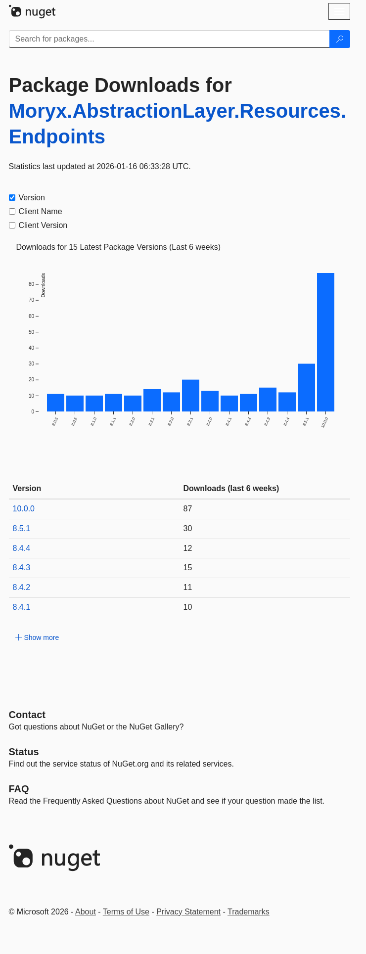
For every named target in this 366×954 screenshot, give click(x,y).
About (85, 912)
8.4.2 (22, 587)
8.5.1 (22, 528)
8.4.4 (22, 548)
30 (187, 528)
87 (187, 508)
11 (187, 587)
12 (187, 548)
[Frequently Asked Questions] (19, 788)
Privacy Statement (188, 912)
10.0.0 (24, 508)
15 (187, 567)
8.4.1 (22, 607)
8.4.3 (22, 567)
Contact (27, 714)
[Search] (339, 39)
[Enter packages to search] (169, 39)
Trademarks (249, 912)
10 (187, 607)
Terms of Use (126, 912)
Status (24, 751)
